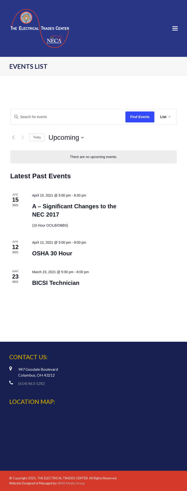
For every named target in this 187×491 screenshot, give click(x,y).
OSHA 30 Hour (52, 253)
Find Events (140, 117)
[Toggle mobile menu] (175, 28)
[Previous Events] (13, 137)
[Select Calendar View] (165, 117)
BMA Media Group (71, 483)
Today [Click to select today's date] (37, 137)
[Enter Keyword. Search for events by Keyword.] (67, 117)
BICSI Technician (55, 283)
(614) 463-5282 (31, 383)
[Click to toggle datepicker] (66, 137)
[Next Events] (23, 137)
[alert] (93, 157)
